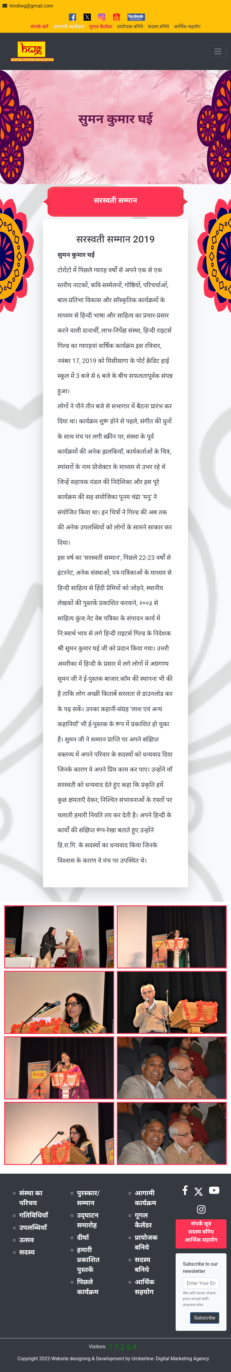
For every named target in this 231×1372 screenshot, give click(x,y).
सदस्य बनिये (158, 26)
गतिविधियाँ (33, 1215)
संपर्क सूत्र (201, 1223)
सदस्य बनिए (201, 1231)
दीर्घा (83, 1237)
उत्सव (26, 1240)
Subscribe (204, 1318)
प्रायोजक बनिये (130, 26)
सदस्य (27, 1252)
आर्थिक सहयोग (187, 26)
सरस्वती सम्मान (115, 200)
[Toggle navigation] (217, 51)
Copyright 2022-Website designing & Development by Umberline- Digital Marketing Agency (113, 1358)
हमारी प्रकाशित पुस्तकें (88, 1259)
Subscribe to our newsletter (200, 1267)
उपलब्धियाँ (33, 1227)
